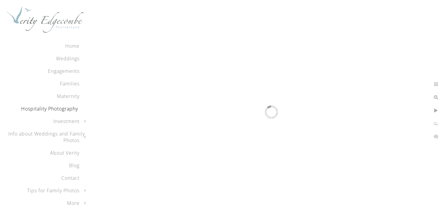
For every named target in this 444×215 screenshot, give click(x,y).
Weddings (68, 58)
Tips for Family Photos (53, 190)
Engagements (64, 71)
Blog (74, 165)
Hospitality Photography (50, 108)
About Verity (65, 153)
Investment (66, 121)
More (73, 203)
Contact (70, 178)
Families (70, 83)
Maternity (68, 96)
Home (72, 46)
